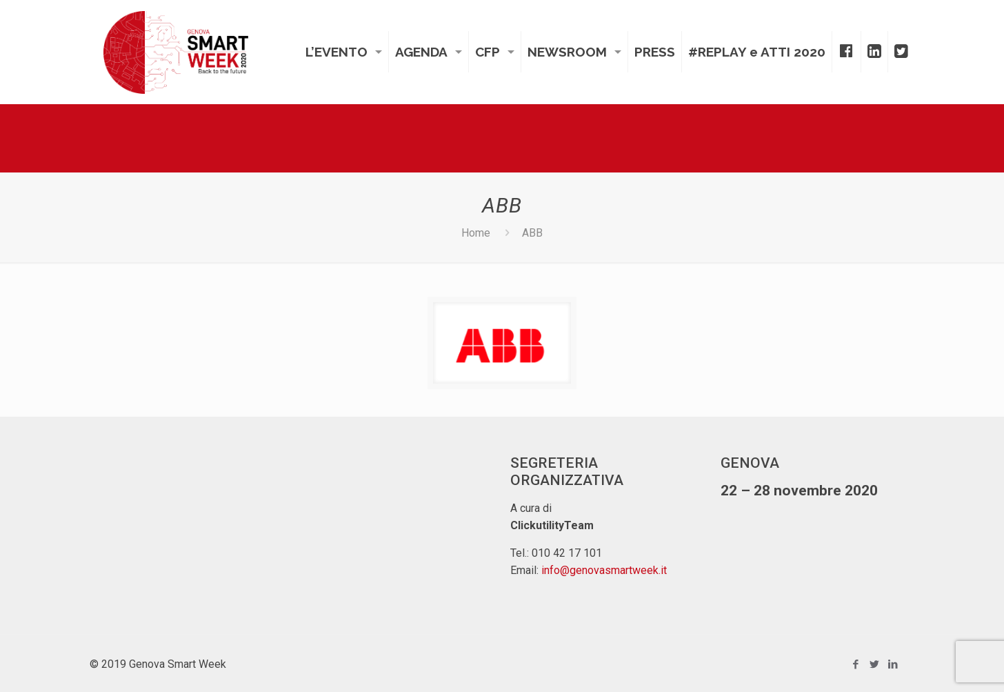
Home (475, 232)
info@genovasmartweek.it (604, 570)
